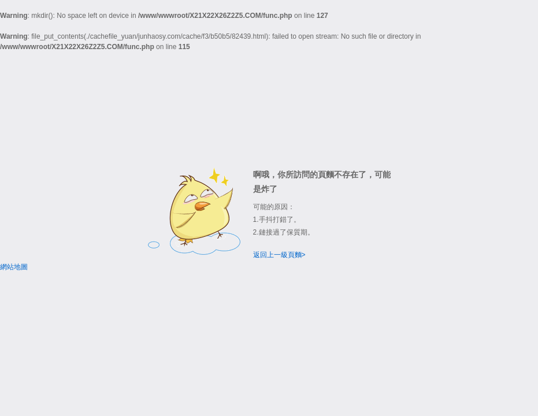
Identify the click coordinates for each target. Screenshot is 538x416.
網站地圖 (14, 267)
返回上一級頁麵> (279, 255)
